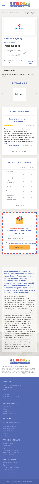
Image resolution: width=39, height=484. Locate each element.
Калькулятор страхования (11, 452)
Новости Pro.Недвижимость (12, 385)
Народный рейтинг (9, 428)
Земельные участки (9, 416)
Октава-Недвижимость (27, 145)
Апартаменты (7, 409)
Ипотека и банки (8, 443)
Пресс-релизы (7, 387)
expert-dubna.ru (9, 42)
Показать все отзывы (19, 152)
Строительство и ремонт (10, 465)
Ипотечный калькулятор (10, 450)
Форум (5, 433)
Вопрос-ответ (7, 431)
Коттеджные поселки (10, 413)
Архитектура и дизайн (10, 463)
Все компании (7, 418)
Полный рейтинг (20, 205)
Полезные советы (8, 469)
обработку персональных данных (26, 243)
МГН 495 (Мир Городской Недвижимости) (11, 198)
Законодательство (9, 455)
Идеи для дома (8, 472)
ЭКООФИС (9, 187)
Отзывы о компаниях (9, 426)
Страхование (7, 446)
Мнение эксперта (8, 392)
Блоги (5, 390)
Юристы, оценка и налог (10, 448)
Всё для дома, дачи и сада (11, 467)
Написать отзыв (30, 62)
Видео (5, 399)
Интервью (6, 394)
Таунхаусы (6, 411)
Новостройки (7, 407)
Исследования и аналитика (11, 396)
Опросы (5, 435)
